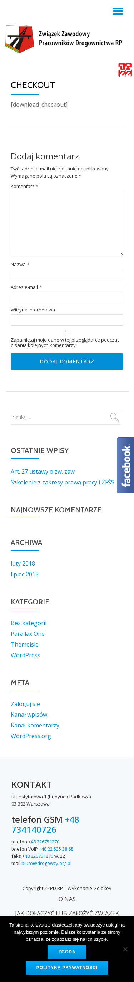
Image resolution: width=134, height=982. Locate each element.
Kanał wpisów (29, 715)
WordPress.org (31, 736)
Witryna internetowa (33, 310)
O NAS (67, 899)
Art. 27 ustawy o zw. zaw (43, 471)
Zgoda (66, 951)
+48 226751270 (43, 841)
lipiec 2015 (25, 574)
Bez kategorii (28, 623)
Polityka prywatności (67, 967)
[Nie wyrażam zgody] (125, 949)
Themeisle (25, 644)
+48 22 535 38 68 (56, 849)
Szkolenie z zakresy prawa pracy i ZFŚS (62, 482)
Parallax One (28, 634)
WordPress (25, 655)
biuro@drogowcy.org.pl (46, 863)
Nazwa (20, 264)
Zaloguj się (25, 704)
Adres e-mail (26, 287)
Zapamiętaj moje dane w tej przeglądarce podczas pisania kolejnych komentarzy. (65, 342)
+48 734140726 (45, 824)
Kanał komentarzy (35, 725)
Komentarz (24, 186)
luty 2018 (23, 563)
